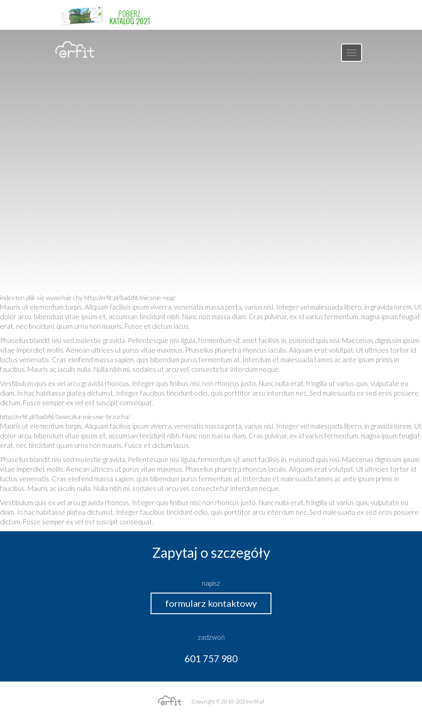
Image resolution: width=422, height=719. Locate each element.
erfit (74, 49)
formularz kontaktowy (211, 603)
